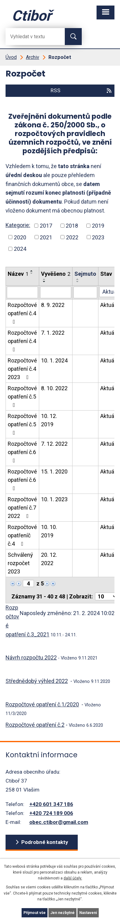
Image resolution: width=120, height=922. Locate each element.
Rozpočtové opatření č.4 (22, 313)
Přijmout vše (34, 913)
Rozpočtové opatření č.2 (35, 724)
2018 (72, 225)
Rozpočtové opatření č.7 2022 (22, 507)
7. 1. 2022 (52, 332)
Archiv (32, 57)
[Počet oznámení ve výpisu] (106, 596)
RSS (81, 90)
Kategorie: (18, 225)
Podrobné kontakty (44, 842)
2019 (98, 225)
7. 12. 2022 (54, 443)
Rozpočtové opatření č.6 (22, 451)
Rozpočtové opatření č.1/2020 (42, 704)
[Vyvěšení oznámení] (55, 292)
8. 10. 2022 (54, 388)
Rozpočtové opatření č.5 (22, 396)
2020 (20, 237)
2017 (46, 225)
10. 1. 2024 (54, 360)
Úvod (11, 57)
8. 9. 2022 (52, 305)
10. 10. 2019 (49, 531)
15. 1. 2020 (54, 471)
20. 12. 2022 (49, 559)
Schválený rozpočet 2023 (20, 563)
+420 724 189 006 (51, 813)
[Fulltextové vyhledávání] (30, 36)
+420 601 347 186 (51, 804)
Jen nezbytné (62, 913)
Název (18, 274)
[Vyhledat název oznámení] (22, 292)
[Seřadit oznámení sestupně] (31, 273)
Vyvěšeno (55, 274)
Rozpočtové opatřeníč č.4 (22, 535)
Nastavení (88, 913)
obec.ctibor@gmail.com (58, 822)
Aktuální (110, 305)
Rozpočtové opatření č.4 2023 (22, 368)
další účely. (73, 878)
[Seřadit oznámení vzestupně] (31, 271)
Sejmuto (85, 274)
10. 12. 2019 (49, 420)
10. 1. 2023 (54, 499)
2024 (20, 249)
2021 (46, 237)
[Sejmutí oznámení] (85, 292)
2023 (98, 237)
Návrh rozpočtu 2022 (31, 657)
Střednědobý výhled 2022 (37, 681)
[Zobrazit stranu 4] (28, 583)
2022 (72, 237)
